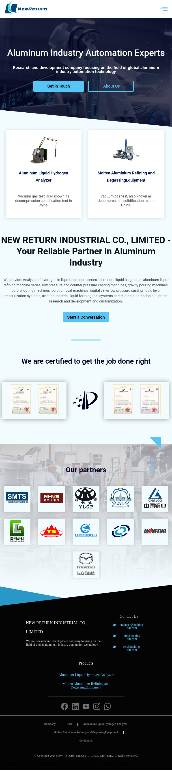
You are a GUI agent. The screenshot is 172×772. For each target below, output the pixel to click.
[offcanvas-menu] (164, 9)
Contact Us (85, 742)
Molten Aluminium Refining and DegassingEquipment (86, 687)
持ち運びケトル (107, 761)
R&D (69, 726)
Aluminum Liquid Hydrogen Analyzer (86, 677)
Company (50, 726)
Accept (121, 765)
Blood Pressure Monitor (76, 761)
